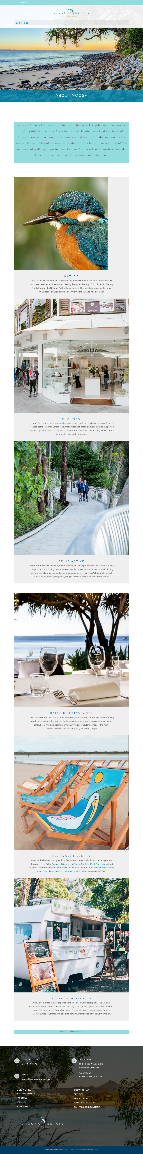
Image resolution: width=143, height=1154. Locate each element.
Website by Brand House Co (55, 1150)
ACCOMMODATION (26, 1094)
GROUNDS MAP (81, 1090)
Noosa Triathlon (81, 864)
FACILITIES (22, 1098)
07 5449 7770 (29, 1064)
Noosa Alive (101, 868)
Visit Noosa (78, 1031)
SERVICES (21, 1102)
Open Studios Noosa (77, 871)
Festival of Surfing (60, 864)
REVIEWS (78, 1094)
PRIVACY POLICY (82, 1099)
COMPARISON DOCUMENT (87, 1107)
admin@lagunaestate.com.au (36, 1079)
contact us (30, 1059)
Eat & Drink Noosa (99, 864)
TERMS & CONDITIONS (85, 1103)
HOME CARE (23, 1107)
